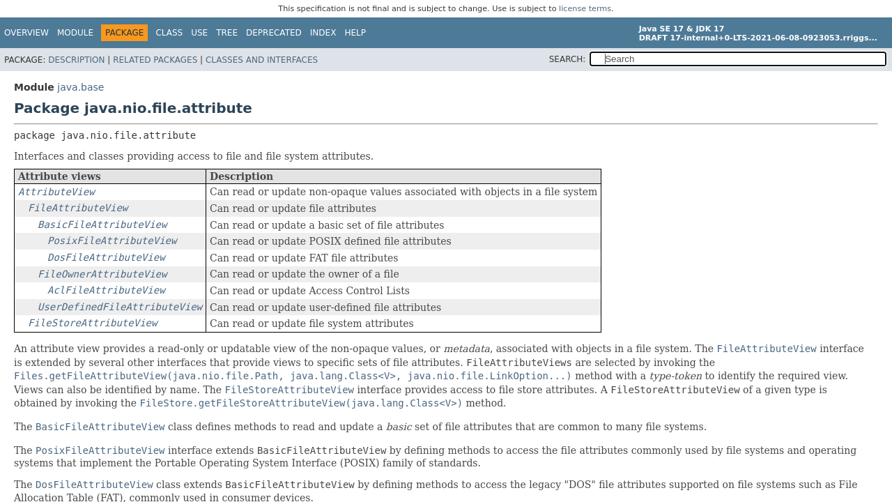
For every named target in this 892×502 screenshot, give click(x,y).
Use (199, 33)
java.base (80, 87)
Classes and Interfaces (262, 60)
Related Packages (155, 60)
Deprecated (274, 33)
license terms (585, 8)
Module (75, 33)
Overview (26, 33)
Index (323, 33)
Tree (227, 33)
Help (355, 33)
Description (76, 60)
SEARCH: (567, 59)
